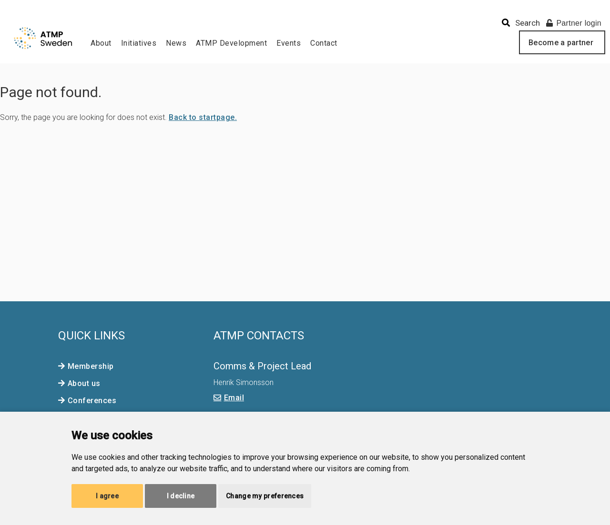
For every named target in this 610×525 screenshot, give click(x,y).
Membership (91, 366)
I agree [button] (107, 496)
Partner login (573, 23)
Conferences (92, 400)
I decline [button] (181, 496)
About (101, 43)
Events (288, 43)
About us (84, 383)
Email (234, 397)
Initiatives (139, 43)
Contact (323, 43)
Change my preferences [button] (265, 496)
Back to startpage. (203, 117)
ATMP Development (231, 43)
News (176, 43)
